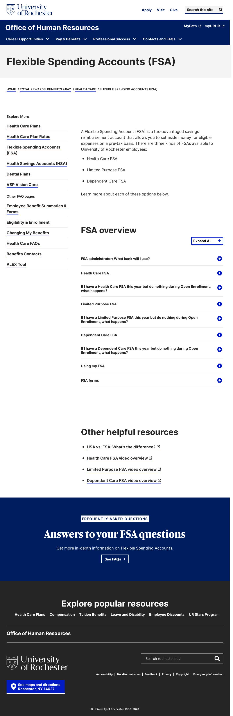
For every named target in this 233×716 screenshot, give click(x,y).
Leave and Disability (128, 614)
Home (11, 89)
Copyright (182, 674)
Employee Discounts (167, 614)
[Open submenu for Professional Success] (134, 39)
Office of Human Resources (52, 27)
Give (174, 9)
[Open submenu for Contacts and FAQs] (180, 39)
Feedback (151, 674)
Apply (147, 9)
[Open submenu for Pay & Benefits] (85, 39)
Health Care (85, 89)
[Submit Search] (220, 9)
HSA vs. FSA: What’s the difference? (121, 447)
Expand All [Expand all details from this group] (202, 240)
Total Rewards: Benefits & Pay (45, 89)
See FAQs (113, 559)
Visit (161, 9)
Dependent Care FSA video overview (122, 480)
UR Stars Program (204, 614)
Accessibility (104, 674)
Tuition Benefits (92, 614)
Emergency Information (208, 674)
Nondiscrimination (128, 674)
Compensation (62, 614)
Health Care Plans (30, 614)
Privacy (167, 674)
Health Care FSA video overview (117, 458)
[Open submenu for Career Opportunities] (47, 39)
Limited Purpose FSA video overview (122, 469)
